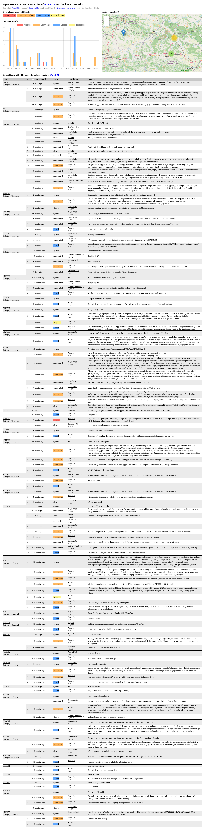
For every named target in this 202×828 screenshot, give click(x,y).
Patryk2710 (72, 233)
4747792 (6, 612)
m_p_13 (71, 612)
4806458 (6, 474)
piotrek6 (71, 123)
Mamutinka (72, 721)
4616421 (6, 791)
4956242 (6, 418)
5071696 (6, 297)
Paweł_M (50, 4)
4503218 (6, 662)
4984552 (6, 212)
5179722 (6, 108)
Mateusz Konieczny (76, 82)
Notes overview (71, 8)
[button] (123, 32)
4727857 (6, 249)
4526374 (6, 755)
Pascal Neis (15, 8)
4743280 (6, 561)
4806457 (6, 490)
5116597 (6, 308)
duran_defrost (73, 812)
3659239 (6, 634)
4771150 (6, 348)
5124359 (6, 332)
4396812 (6, 652)
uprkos (70, 170)
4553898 (6, 233)
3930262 (6, 506)
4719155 (6, 812)
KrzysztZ (71, 633)
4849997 (6, 429)
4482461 (6, 721)
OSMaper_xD (73, 270)
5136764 (6, 193)
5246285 (6, 82)
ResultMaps (61, 8)
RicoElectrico (73, 127)
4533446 (6, 737)
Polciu (70, 514)
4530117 (6, 695)
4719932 (6, 276)
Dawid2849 (72, 212)
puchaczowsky (73, 260)
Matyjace (71, 410)
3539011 (6, 766)
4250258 (6, 410)
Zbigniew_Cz (73, 424)
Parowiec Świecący (75, 180)
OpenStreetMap (34, 8)
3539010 (6, 686)
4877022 (6, 440)
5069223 (6, 122)
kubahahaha (72, 132)
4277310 (6, 782)
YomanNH (72, 646)
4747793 (6, 622)
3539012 (6, 774)
